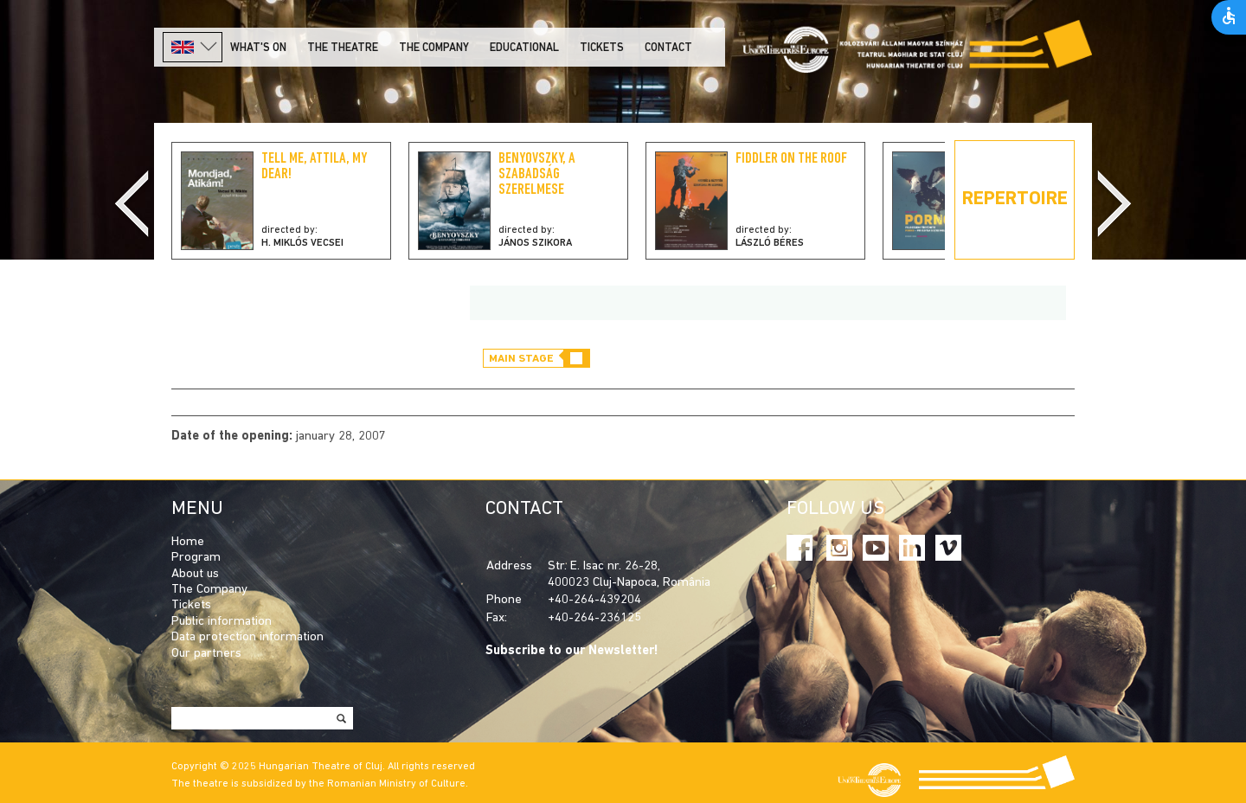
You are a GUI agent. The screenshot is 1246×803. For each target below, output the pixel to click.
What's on (258, 48)
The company (434, 48)
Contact (668, 48)
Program (196, 557)
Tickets (602, 48)
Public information (221, 621)
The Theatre (342, 48)
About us (195, 574)
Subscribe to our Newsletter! (571, 651)
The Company (209, 589)
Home (187, 542)
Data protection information (247, 637)
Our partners (206, 653)
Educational (524, 48)
